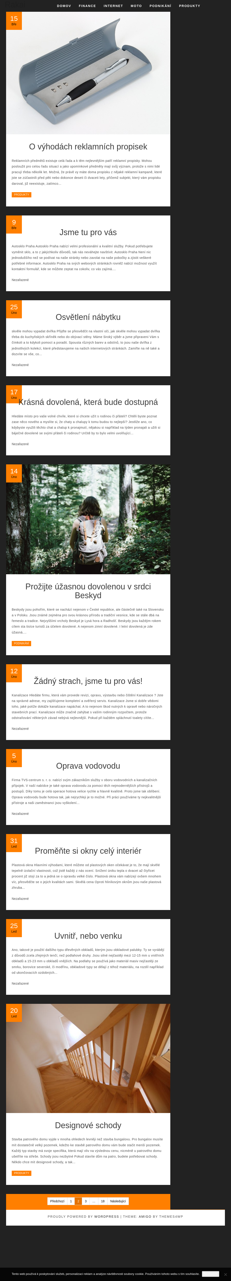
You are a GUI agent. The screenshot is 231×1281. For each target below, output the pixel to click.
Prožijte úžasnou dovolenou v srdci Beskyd (88, 591)
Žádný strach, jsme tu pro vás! (88, 681)
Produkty (190, 6)
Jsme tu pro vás (88, 232)
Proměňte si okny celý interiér (88, 851)
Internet (113, 6)
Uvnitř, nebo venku (88, 936)
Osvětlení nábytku (88, 317)
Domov (64, 6)
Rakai (15, 4)
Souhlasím (210, 1274)
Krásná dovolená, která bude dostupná (88, 402)
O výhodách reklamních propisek (88, 146)
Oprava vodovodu (88, 765)
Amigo (145, 1216)
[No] (225, 1274)
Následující (118, 1201)
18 (103, 1201)
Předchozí (57, 1201)
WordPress (106, 1216)
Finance (87, 6)
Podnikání (160, 6)
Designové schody (88, 1125)
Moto (136, 6)
